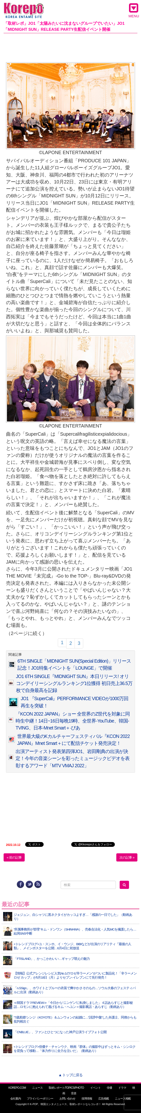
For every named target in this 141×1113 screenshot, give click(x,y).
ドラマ (122, 1087)
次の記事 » (126, 857)
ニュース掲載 (123, 1098)
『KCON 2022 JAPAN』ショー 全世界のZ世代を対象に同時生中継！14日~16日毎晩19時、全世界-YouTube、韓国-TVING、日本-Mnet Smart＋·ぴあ (73, 721)
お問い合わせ (67, 1098)
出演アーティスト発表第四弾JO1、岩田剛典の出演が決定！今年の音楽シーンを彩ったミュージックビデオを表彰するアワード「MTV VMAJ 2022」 (72, 758)
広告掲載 (103, 1098)
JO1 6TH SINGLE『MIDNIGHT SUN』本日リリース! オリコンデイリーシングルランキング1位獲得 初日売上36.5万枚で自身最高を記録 (74, 683)
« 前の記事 (14, 857)
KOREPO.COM (17, 1087)
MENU (134, 10)
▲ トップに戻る (70, 1075)
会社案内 (15, 1098)
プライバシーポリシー (40, 1098)
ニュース (37, 1087)
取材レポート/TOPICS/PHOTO (66, 1087)
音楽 (73, 1093)
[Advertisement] (70, 47)
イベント (95, 1087)
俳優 (109, 1087)
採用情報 (87, 1098)
